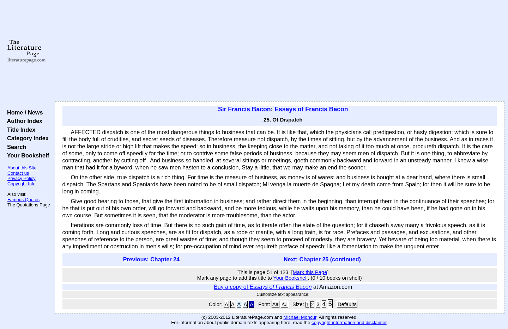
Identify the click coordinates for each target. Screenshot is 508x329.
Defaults (347, 304)
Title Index (19, 129)
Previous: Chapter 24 (151, 259)
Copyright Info (21, 183)
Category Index (26, 138)
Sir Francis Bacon (244, 109)
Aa (275, 304)
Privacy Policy (21, 178)
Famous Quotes (23, 199)
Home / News (23, 112)
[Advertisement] (279, 51)
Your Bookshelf (26, 155)
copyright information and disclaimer (349, 322)
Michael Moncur (299, 317)
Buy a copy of (263, 287)
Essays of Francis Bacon (311, 109)
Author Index (23, 121)
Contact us (18, 173)
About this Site (22, 167)
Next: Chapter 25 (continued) (322, 259)
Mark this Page (310, 272)
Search (15, 147)
